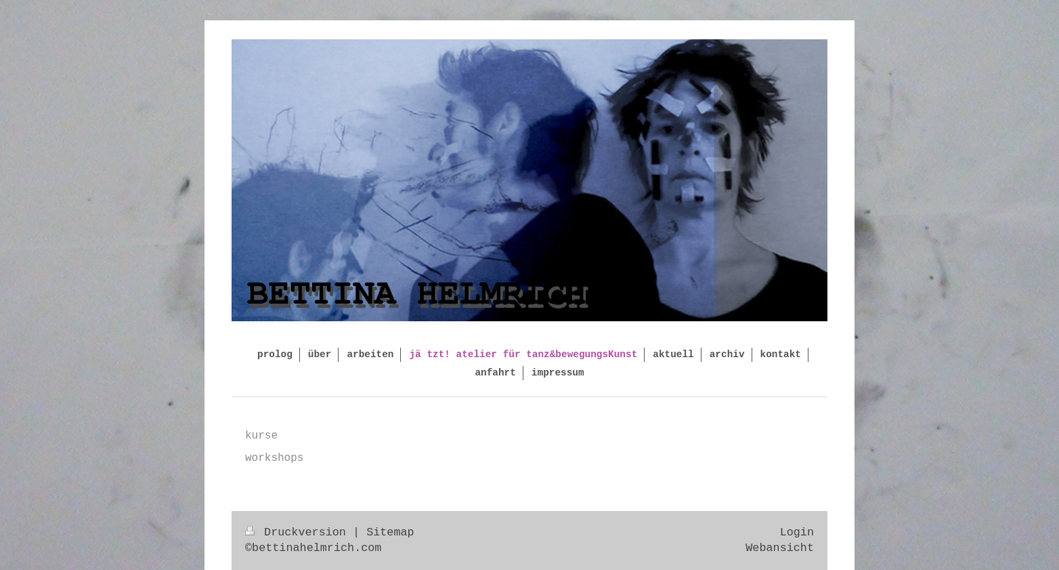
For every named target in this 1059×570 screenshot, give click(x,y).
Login (797, 532)
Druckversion (299, 532)
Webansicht (779, 548)
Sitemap (390, 532)
